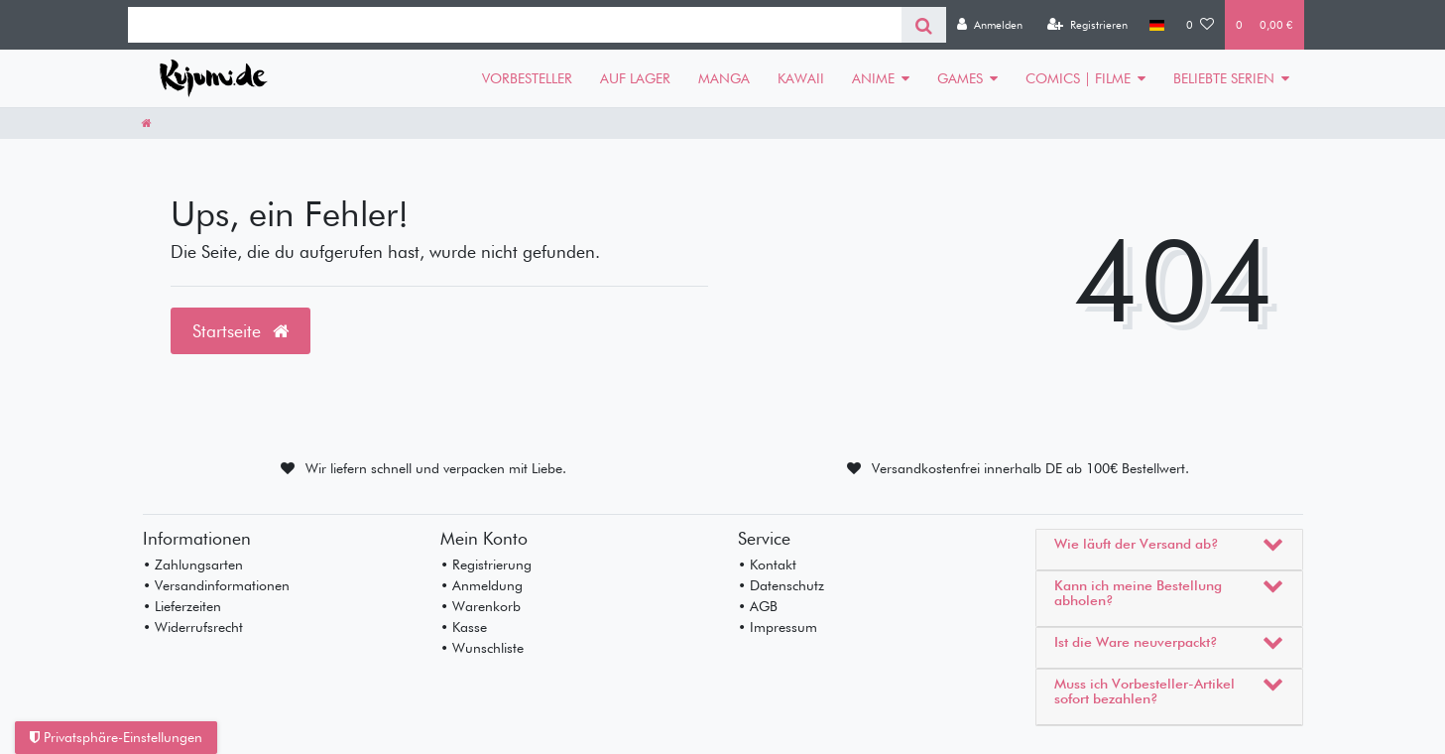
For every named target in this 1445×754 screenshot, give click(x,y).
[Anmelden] (989, 25)
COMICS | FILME (1078, 78)
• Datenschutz (781, 585)
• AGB (758, 606)
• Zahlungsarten (193, 564)
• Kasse (463, 627)
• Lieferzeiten (182, 606)
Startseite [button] (240, 330)
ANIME (873, 78)
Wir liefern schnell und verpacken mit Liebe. (435, 468)
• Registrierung (486, 564)
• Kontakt (767, 564)
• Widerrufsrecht (193, 627)
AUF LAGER (635, 78)
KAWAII (801, 78)
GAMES (960, 78)
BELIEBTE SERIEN (1223, 78)
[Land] (1157, 25)
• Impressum (777, 627)
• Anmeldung (481, 585)
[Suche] (924, 25)
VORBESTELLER (527, 78)
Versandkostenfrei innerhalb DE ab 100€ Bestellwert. (1030, 468)
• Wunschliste (482, 648)
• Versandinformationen (216, 585)
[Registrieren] (1087, 25)
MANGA (724, 78)
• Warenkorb (480, 606)
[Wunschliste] (1200, 25)
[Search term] (515, 25)
